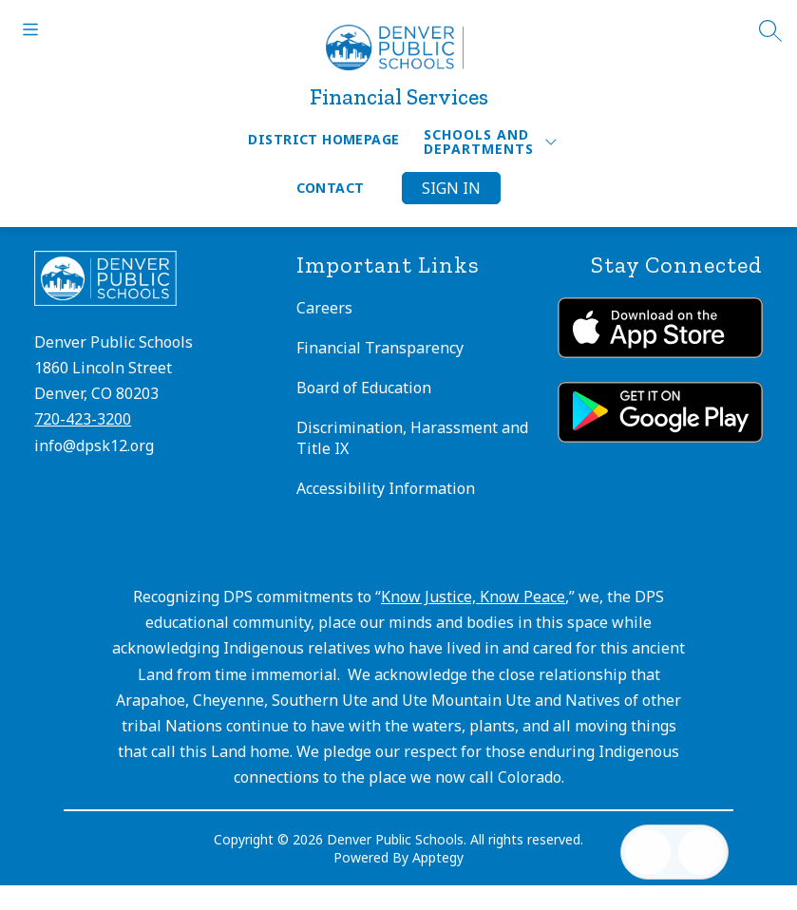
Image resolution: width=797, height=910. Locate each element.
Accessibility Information (385, 488)
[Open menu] (30, 29)
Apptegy (438, 857)
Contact (330, 187)
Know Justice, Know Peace (473, 596)
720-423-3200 (82, 418)
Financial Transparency (380, 347)
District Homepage (323, 139)
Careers (324, 307)
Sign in (451, 188)
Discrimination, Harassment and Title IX (412, 438)
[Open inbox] (648, 852)
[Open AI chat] (701, 852)
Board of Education (363, 387)
